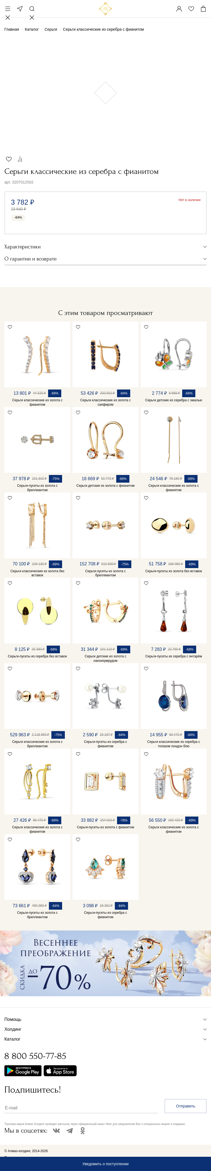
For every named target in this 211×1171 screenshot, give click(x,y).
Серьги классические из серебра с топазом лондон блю (173, 744)
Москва (19, 8)
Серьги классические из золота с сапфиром (105, 402)
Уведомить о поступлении (105, 1164)
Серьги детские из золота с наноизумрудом (105, 658)
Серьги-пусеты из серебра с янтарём (173, 656)
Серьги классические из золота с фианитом (37, 402)
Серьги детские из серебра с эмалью (173, 400)
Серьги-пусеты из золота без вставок (173, 571)
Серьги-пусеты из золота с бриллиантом (37, 488)
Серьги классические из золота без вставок (37, 573)
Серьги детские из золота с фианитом (105, 486)
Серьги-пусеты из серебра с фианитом (105, 744)
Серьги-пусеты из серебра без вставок (37, 656)
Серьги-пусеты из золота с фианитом (105, 827)
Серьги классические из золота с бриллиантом (37, 744)
